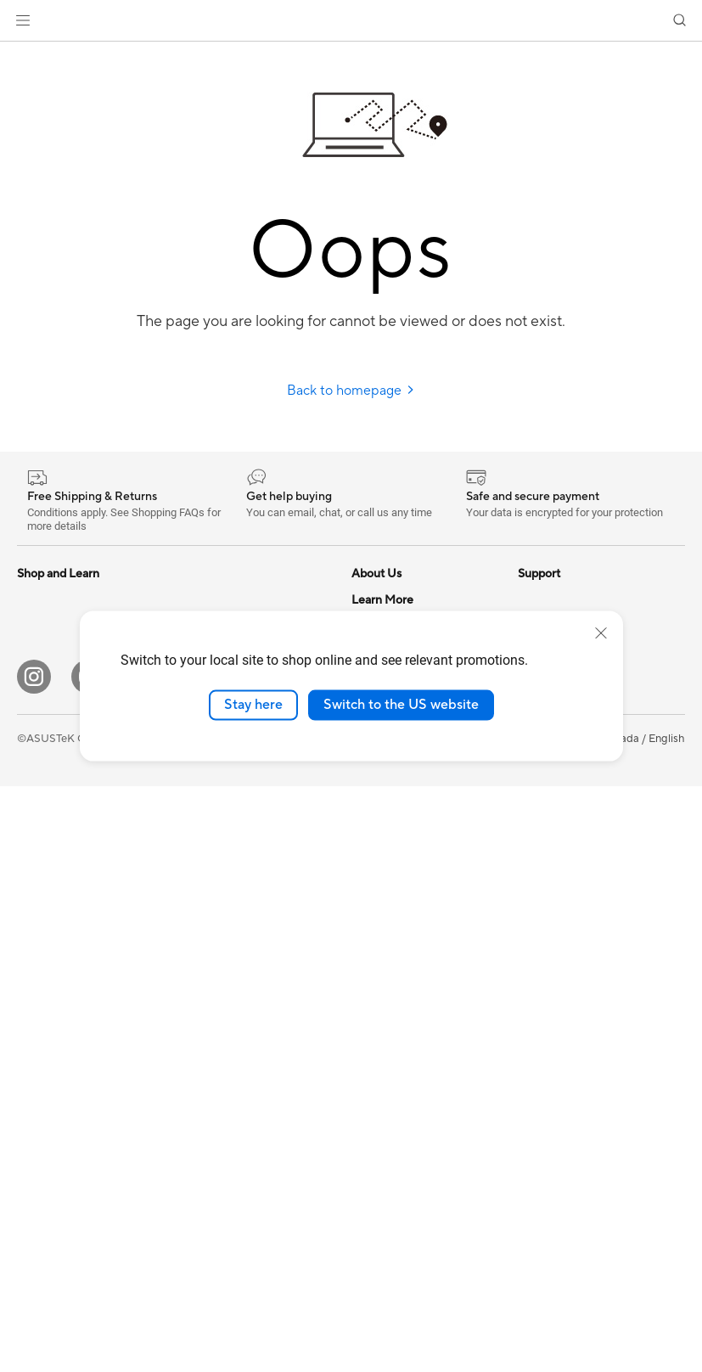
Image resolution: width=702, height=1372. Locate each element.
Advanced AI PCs (561, 880)
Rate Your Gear (556, 829)
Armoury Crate (555, 906)
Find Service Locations (408, 1033)
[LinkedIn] (251, 1262)
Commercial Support (404, 957)
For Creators (49, 703)
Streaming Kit (215, 997)
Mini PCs (39, 958)
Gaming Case (50, 1061)
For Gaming (46, 754)
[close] (601, 633)
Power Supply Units (230, 599)
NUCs (32, 933)
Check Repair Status (403, 931)
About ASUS (383, 599)
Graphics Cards (56, 1112)
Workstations (50, 984)
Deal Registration (395, 1008)
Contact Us (380, 982)
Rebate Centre (388, 1109)
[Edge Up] (360, 1262)
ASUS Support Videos (407, 906)
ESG (529, 599)
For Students (49, 728)
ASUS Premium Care (403, 855)
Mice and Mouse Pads (235, 946)
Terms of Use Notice (317, 1323)
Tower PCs (43, 882)
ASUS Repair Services (406, 880)
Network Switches (227, 843)
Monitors (40, 806)
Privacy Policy (423, 1323)
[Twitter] (197, 1262)
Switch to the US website (401, 704)
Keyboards (208, 920)
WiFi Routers (213, 778)
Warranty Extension (400, 1186)
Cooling (37, 1087)
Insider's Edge (553, 778)
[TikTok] (414, 1262)
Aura (530, 931)
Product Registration (404, 1084)
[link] (351, 20)
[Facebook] (143, 1262)
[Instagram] (34, 1262)
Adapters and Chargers (240, 1047)
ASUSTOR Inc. (387, 777)
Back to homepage (351, 390)
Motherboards (54, 1036)
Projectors (43, 831)
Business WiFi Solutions (240, 868)
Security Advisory (396, 1160)
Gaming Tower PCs (64, 907)
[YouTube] (88, 1262)
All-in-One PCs (54, 856)
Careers (371, 803)
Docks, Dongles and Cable (247, 1073)
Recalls (369, 1135)
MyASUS (374, 1059)
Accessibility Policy (566, 855)
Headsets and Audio (231, 971)
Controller (207, 1098)
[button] (23, 20)
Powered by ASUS (564, 804)
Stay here (253, 704)
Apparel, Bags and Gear (240, 1022)
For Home (42, 652)
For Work (40, 677)
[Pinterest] (306, 1262)
